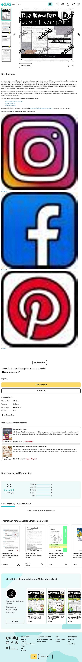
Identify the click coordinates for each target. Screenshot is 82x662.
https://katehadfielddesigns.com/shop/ (41, 108)
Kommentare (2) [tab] (24, 503)
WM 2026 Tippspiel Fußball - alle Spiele (34, 618)
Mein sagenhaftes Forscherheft (14, 101)
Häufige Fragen (60, 639)
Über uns (23, 641)
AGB (69, 641)
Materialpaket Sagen (20, 429)
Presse (23, 646)
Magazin (23, 639)
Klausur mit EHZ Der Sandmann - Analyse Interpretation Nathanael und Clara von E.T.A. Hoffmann (57, 554)
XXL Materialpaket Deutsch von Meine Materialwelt (30, 446)
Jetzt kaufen (41, 390)
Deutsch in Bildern (7, 557)
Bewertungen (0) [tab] (8, 503)
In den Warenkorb (41, 385)
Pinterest (4, 348)
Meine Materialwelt (10, 372)
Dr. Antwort (52, 557)
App (22, 648)
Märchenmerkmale (10, 105)
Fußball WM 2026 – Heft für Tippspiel (56, 618)
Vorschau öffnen (25, 65)
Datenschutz (71, 644)
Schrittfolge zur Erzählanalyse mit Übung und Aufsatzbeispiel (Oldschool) (10, 554)
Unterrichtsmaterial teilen (45, 639)
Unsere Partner (41, 641)
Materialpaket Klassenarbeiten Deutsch (33, 554)
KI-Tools (23, 650)
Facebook (4, 270)
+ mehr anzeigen (39, 363)
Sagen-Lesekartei (10, 103)
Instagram (4, 191)
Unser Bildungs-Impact (27, 644)
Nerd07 (27, 557)
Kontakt (58, 641)
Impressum (71, 639)
